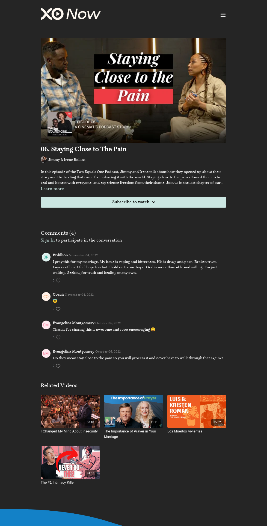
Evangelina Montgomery (73, 323)
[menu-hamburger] (223, 14)
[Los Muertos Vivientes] (196, 431)
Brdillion (60, 255)
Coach (58, 295)
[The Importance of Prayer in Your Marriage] (133, 434)
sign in (48, 240)
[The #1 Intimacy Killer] (70, 482)
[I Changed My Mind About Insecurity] (70, 431)
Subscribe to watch (134, 202)
